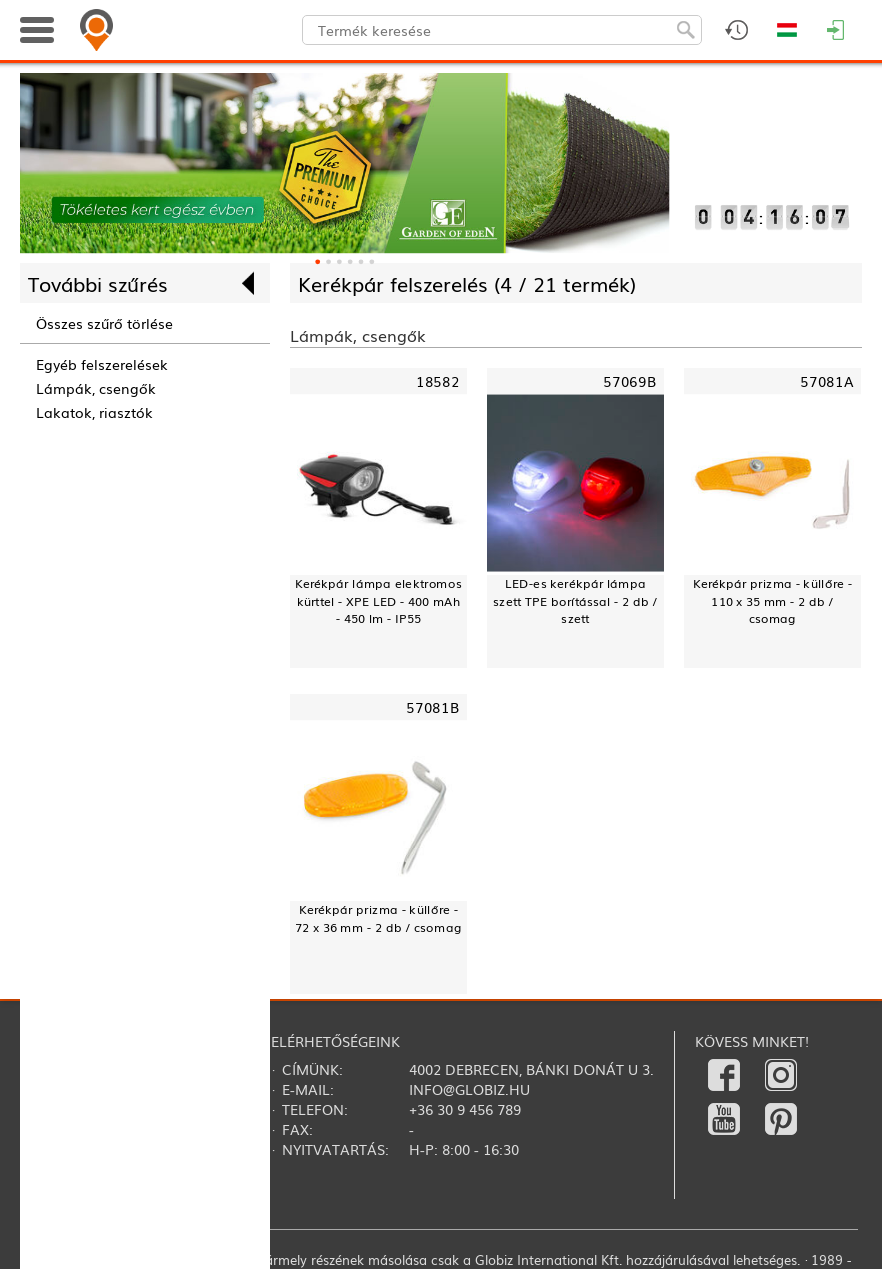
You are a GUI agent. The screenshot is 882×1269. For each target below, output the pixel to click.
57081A (827, 381)
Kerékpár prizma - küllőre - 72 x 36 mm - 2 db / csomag (378, 918)
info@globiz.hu (469, 1089)
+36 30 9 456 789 (465, 1109)
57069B (630, 381)
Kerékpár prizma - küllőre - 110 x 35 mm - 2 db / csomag (772, 601)
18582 (438, 381)
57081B (433, 706)
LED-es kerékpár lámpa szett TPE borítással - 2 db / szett (575, 601)
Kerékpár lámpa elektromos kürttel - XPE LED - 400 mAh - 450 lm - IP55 (378, 601)
